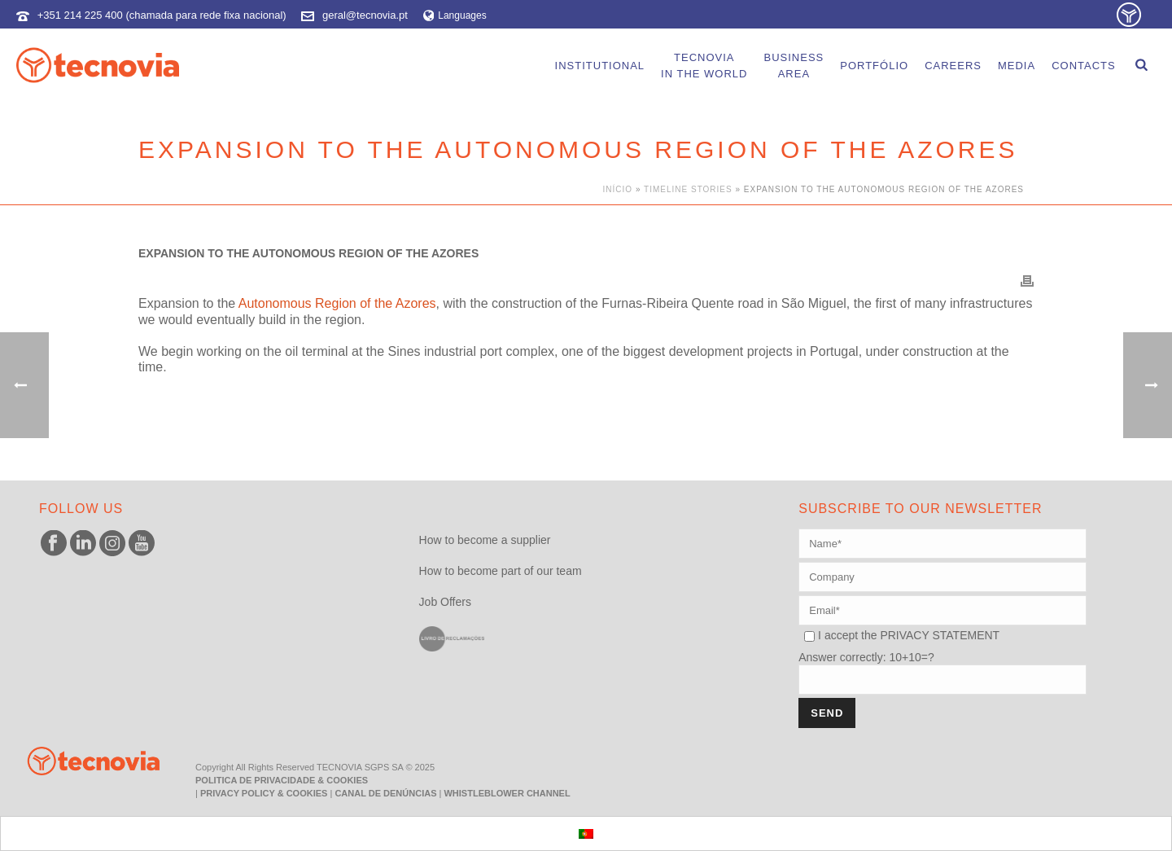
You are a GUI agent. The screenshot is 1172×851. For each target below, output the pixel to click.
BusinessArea (793, 65)
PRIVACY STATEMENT (939, 635)
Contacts (1084, 65)
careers (953, 65)
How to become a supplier (485, 539)
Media (1016, 65)
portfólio (874, 65)
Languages (455, 15)
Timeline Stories (688, 189)
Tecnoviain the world (704, 65)
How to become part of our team (500, 570)
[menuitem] (586, 833)
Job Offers (445, 601)
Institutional (600, 65)
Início (618, 189)
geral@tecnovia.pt (365, 15)
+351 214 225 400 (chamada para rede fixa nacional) (161, 15)
